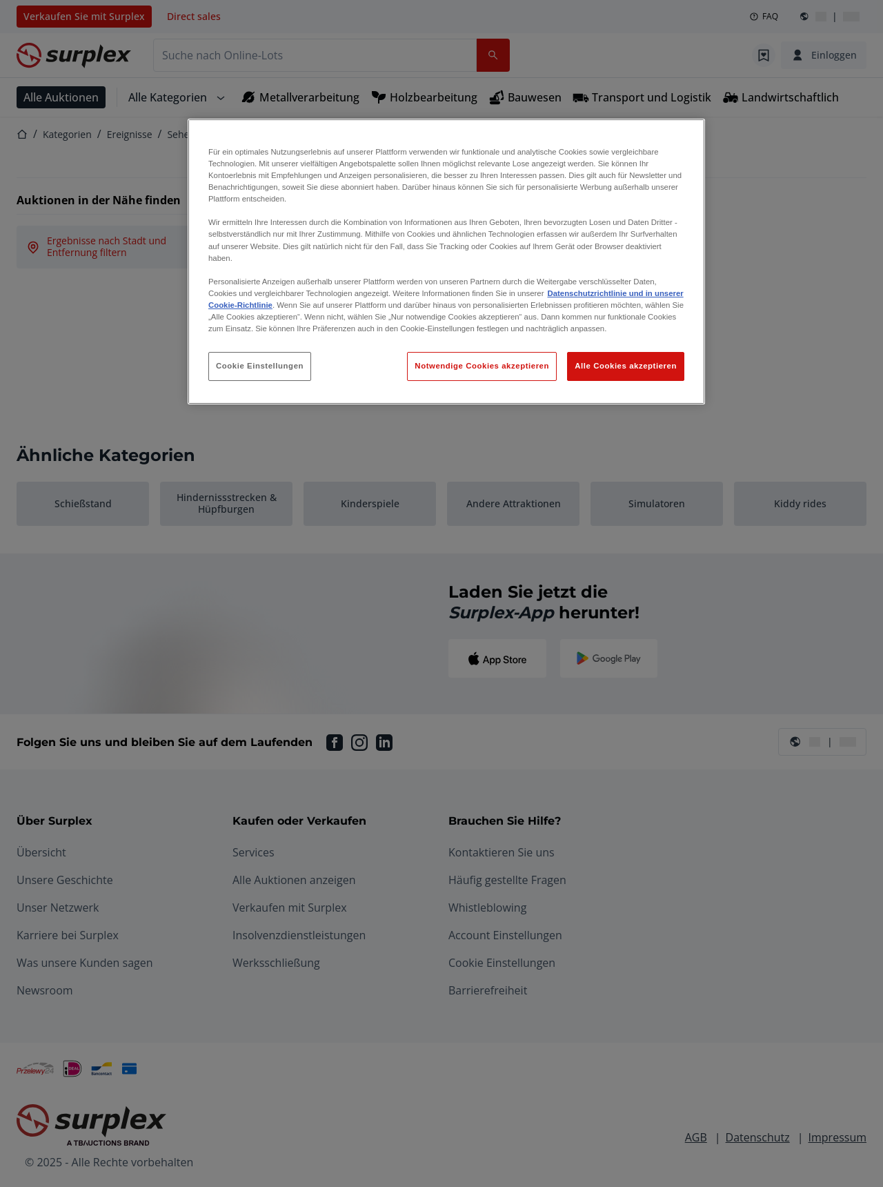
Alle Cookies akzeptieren (626, 366)
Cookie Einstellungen (260, 366)
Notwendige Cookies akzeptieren (482, 366)
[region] (446, 261)
